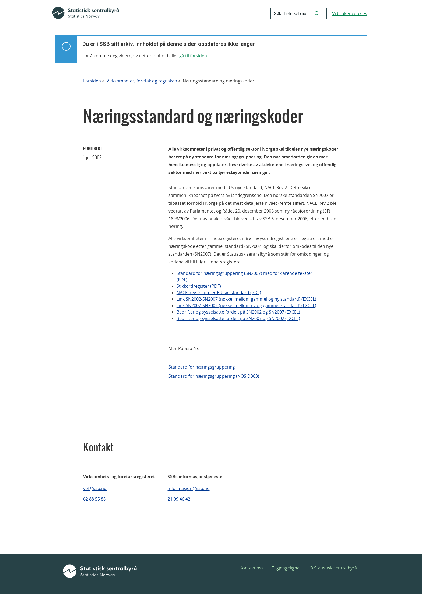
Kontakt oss (251, 568)
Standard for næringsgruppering (201, 367)
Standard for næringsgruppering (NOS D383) (213, 376)
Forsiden (92, 81)
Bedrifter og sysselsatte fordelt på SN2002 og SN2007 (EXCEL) (238, 312)
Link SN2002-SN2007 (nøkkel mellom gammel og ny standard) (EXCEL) (246, 299)
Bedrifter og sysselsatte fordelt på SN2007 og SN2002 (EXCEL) (238, 318)
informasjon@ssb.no (189, 488)
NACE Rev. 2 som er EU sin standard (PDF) (219, 293)
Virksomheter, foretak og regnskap (142, 81)
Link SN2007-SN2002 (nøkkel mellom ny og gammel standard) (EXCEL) (246, 305)
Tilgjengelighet (286, 568)
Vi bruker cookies (349, 13)
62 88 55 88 (94, 499)
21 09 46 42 (179, 499)
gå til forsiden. (193, 56)
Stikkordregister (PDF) (199, 286)
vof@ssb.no (95, 488)
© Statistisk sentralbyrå (333, 568)
